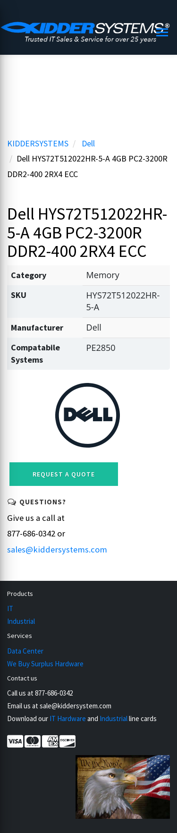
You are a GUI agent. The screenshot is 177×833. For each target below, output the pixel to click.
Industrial (21, 621)
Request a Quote (64, 474)
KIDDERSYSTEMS (37, 143)
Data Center (25, 650)
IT (10, 608)
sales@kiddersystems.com (57, 549)
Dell (88, 143)
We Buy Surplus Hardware (45, 663)
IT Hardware (68, 718)
